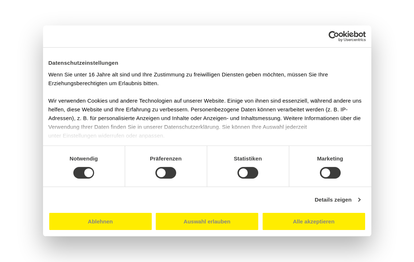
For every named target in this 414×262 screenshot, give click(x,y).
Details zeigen (333, 199)
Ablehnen (100, 221)
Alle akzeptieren (313, 221)
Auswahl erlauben (206, 221)
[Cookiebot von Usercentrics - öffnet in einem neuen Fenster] (334, 36)
